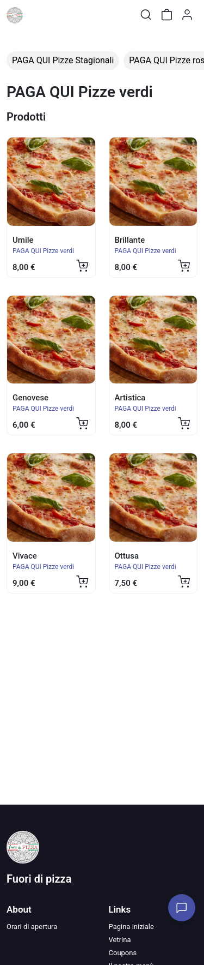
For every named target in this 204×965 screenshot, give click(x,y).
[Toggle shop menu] (36, 14)
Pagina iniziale (131, 926)
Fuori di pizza (39, 878)
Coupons (123, 953)
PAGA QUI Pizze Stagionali (63, 60)
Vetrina (120, 940)
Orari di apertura (32, 926)
